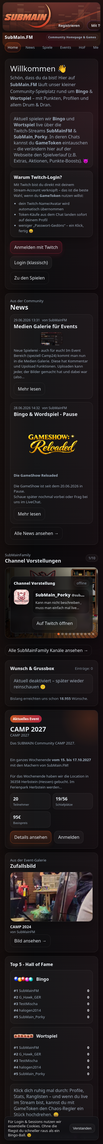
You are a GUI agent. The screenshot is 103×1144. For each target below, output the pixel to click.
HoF (82, 47)
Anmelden (68, 837)
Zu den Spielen (29, 278)
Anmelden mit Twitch (36, 247)
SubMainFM (26, 990)
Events (65, 47)
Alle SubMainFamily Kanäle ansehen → (48, 650)
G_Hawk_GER (27, 997)
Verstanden (82, 1128)
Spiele (47, 47)
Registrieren (69, 25)
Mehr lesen (29, 389)
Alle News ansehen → (36, 533)
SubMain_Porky (29, 1016)
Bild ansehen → (30, 941)
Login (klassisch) (31, 263)
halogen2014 (27, 1010)
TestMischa (26, 1003)
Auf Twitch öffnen (55, 623)
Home (13, 47)
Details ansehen (30, 837)
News (30, 47)
